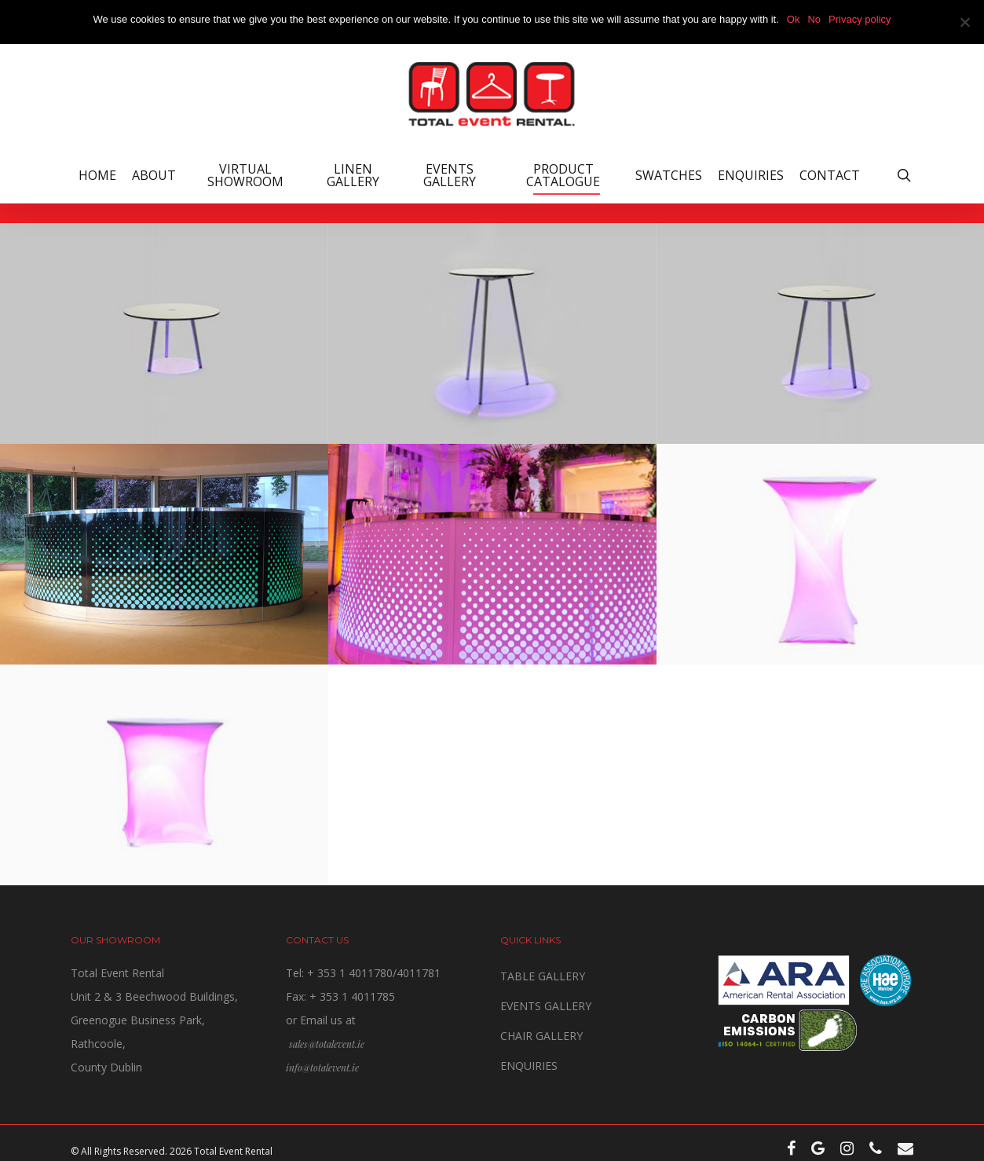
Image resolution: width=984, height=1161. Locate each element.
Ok (793, 19)
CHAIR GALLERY (541, 1035)
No (814, 19)
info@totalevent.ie (322, 1067)
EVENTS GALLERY (545, 1005)
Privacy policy (860, 19)
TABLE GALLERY (542, 976)
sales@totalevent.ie (326, 1044)
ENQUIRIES (529, 1065)
